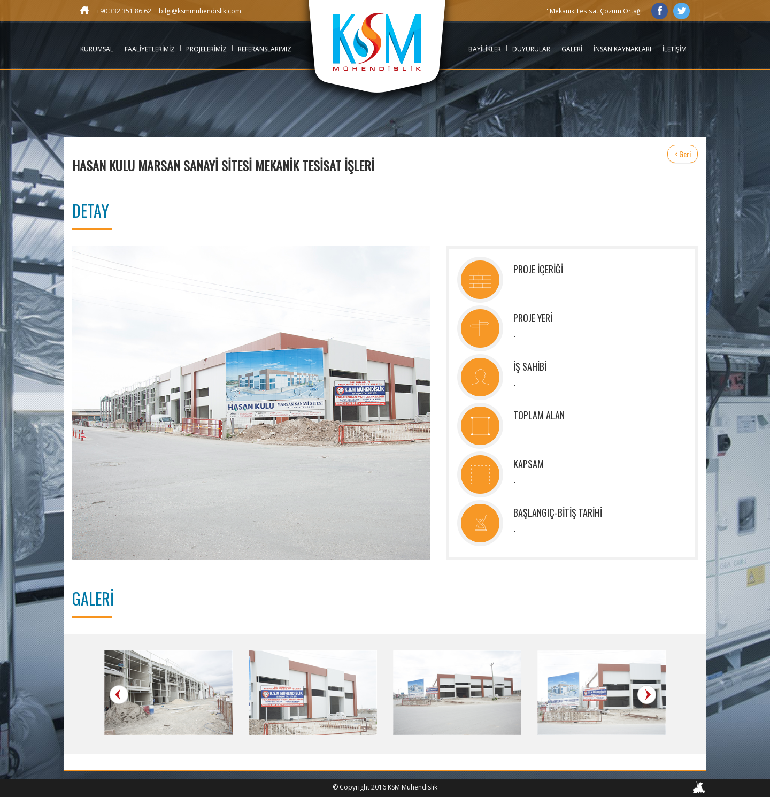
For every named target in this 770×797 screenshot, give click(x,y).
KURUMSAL (96, 48)
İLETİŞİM (675, 48)
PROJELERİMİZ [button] (206, 48)
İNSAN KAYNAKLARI (622, 48)
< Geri (682, 153)
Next (646, 694)
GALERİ (571, 48)
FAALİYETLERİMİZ (150, 48)
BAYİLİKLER (484, 48)
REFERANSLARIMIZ (264, 48)
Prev (119, 694)
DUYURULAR (531, 48)
